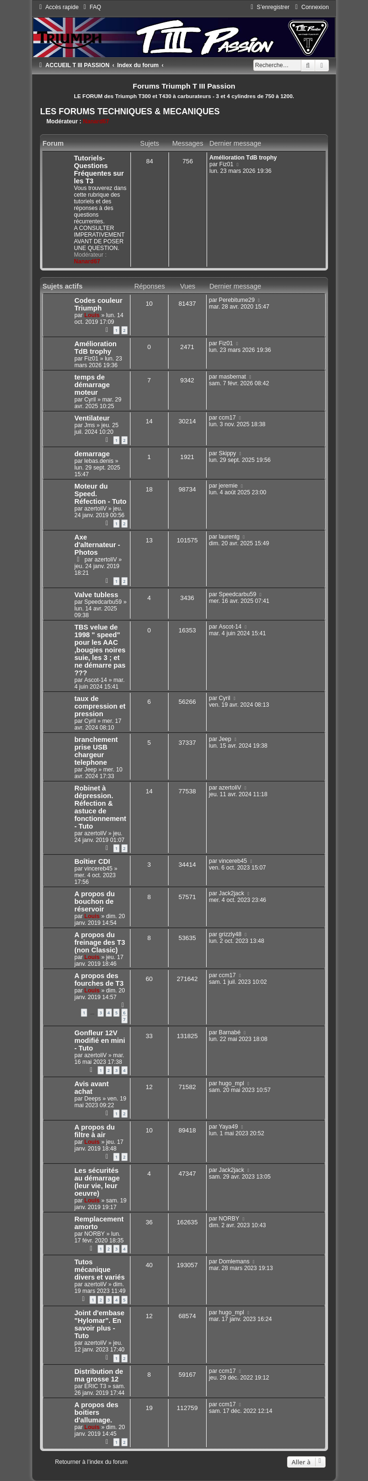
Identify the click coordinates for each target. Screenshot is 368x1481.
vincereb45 (98, 868)
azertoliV (95, 508)
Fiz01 (226, 164)
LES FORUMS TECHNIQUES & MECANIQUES (129, 111)
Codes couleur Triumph (98, 304)
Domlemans (234, 1261)
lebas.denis (98, 461)
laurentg (229, 536)
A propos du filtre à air (94, 1131)
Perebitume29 (237, 300)
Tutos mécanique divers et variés (99, 1269)
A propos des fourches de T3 (98, 979)
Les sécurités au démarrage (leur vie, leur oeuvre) (96, 1182)
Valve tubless (96, 595)
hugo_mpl (231, 1083)
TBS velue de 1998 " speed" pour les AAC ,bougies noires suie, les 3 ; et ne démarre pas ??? (99, 650)
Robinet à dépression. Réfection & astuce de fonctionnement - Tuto (100, 807)
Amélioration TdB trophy (243, 157)
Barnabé (230, 1032)
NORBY (94, 1234)
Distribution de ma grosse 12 (98, 1375)
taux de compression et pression (99, 706)
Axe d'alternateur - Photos (97, 544)
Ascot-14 (95, 680)
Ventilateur (91, 418)
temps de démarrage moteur (91, 384)
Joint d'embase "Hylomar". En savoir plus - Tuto (99, 1324)
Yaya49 (228, 1126)
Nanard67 (96, 121)
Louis (91, 315)
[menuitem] (91, 7)
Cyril (90, 399)
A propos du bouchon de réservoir (94, 901)
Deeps (92, 1098)
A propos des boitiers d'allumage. (96, 1412)
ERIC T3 (95, 1386)
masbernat (232, 376)
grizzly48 (230, 934)
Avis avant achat (91, 1087)
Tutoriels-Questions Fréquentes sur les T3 (99, 169)
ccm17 (227, 417)
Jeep (90, 769)
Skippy (227, 453)
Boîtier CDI (92, 861)
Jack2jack (231, 893)
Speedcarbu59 (103, 602)
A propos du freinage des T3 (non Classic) (99, 942)
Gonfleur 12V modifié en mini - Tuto (99, 1040)
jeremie (228, 485)
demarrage (91, 454)
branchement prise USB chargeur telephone (96, 751)
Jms (89, 425)
